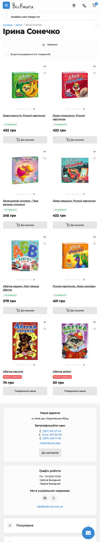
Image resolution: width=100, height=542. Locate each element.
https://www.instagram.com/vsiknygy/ (53, 498)
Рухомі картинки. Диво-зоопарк (74, 286)
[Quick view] (44, 66)
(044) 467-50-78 (52, 434)
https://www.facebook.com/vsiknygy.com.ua (45, 498)
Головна (7, 24)
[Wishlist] (44, 73)
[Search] (7, 16)
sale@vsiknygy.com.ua (50, 506)
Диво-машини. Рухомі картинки (74, 200)
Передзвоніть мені (50, 443)
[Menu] (6, 5)
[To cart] (25, 139)
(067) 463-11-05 (51, 438)
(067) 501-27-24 (51, 431)
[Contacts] (84, 5)
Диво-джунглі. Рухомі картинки (24, 115)
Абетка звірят (62, 371)
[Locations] (74, 5)
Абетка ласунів (13, 371)
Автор (18, 24)
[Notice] (25, 391)
